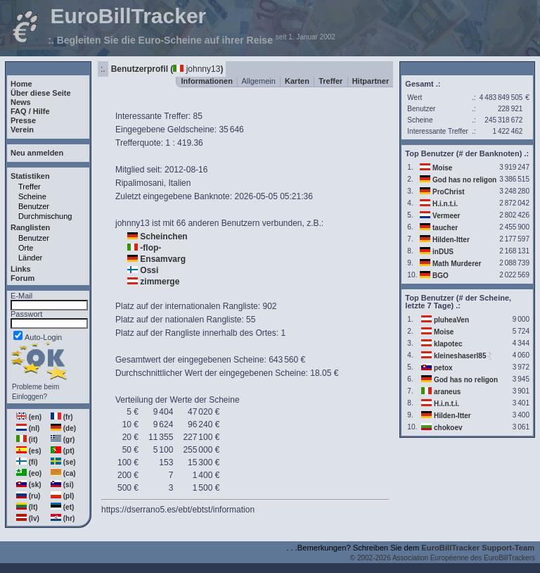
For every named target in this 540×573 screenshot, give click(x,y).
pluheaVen (451, 320)
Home (21, 84)
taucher (445, 228)
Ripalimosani (139, 183)
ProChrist (448, 192)
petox (443, 368)
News (21, 102)
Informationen (207, 81)
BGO (440, 275)
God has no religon (464, 180)
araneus (447, 392)
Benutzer (33, 206)
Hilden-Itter (451, 240)
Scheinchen (163, 236)
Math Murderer (456, 263)
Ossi (149, 270)
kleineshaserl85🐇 (464, 356)
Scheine (32, 196)
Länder (30, 257)
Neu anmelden (37, 153)
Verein (22, 129)
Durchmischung (45, 216)
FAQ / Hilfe (30, 111)
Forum (22, 278)
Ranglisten (30, 227)
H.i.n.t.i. (445, 204)
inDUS (443, 252)
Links (21, 269)
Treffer (29, 186)
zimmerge (159, 281)
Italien (179, 183)
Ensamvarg (163, 259)
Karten (297, 81)
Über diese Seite (41, 93)
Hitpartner (371, 81)
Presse (23, 120)
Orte (25, 248)
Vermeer (446, 216)
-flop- (150, 248)
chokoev (448, 428)
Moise (442, 168)
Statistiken (30, 176)
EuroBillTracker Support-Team (477, 547)
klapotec (448, 344)
